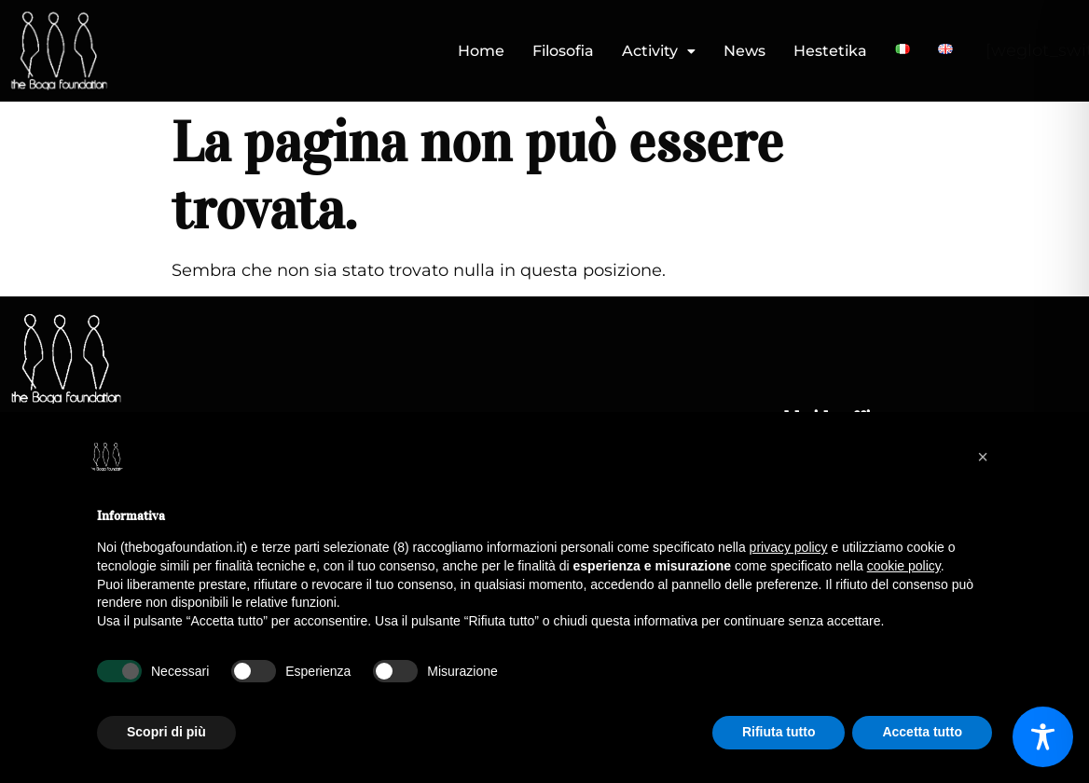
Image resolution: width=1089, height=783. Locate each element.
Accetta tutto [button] (922, 731)
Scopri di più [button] (166, 731)
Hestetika (830, 51)
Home (481, 51)
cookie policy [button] (904, 565)
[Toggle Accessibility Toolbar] (1043, 737)
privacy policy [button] (789, 547)
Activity (659, 51)
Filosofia (563, 51)
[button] (659, 51)
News (744, 51)
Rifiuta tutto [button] (779, 731)
